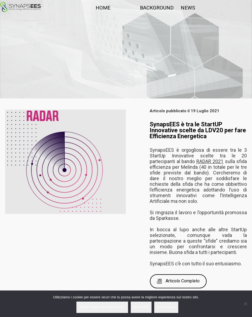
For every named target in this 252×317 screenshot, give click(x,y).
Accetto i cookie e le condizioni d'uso (102, 307)
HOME (103, 8)
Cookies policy (166, 307)
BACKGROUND (157, 8)
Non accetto (141, 307)
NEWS (188, 8)
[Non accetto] (245, 303)
